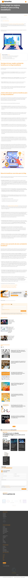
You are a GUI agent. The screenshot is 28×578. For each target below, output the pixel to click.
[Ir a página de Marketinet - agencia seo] (24, 501)
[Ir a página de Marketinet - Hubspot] (8, 501)
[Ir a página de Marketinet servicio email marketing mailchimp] (20, 501)
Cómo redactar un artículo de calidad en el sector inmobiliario (21, 445)
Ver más (14, 426)
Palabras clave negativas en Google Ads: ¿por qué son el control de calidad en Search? (11, 329)
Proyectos (4, 553)
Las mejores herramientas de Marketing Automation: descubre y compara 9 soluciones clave (18, 373)
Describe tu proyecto (3, 479)
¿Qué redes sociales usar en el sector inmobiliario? (13, 445)
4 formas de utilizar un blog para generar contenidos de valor (8, 287)
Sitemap (3, 558)
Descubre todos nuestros (9, 429)
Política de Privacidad (6, 309)
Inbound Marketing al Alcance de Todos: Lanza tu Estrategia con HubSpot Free (17, 384)
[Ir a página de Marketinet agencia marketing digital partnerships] (14, 505)
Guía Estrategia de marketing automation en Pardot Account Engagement (17, 395)
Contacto (4, 561)
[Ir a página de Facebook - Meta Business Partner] (16, 501)
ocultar (8, 54)
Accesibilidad (21, 576)
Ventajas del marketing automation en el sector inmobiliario (8, 286)
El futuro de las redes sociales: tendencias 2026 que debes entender (11, 321)
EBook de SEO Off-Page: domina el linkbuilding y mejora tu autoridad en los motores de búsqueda (18, 351)
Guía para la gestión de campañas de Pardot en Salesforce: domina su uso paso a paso (18, 362)
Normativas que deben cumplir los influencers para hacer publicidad (11, 337)
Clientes (3, 554)
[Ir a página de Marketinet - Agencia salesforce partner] (4, 501)
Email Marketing (4, 535)
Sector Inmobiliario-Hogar (6, 20)
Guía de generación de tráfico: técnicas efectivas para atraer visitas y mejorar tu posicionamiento (18, 406)
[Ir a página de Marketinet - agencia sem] (12, 501)
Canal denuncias (17, 576)
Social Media (4, 536)
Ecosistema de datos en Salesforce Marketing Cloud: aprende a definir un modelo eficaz (18, 416)
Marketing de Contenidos (5, 534)
